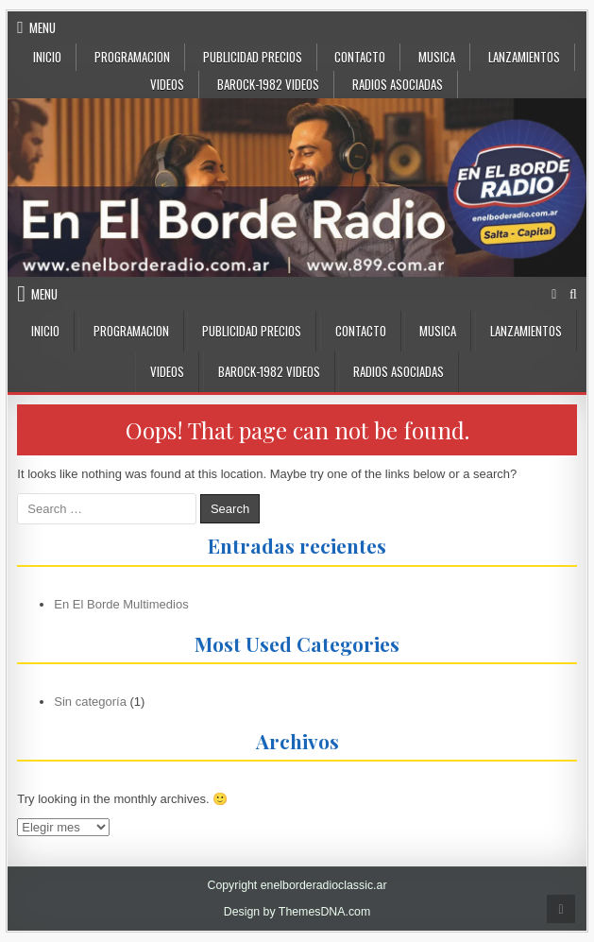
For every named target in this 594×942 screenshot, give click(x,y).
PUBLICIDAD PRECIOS (252, 56)
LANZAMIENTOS (524, 56)
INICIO (47, 56)
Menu (42, 27)
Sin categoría (90, 701)
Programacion (132, 56)
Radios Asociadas (397, 84)
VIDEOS (167, 84)
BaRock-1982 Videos (268, 84)
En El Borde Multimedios (121, 604)
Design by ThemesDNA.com (297, 911)
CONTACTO (359, 56)
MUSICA (436, 56)
